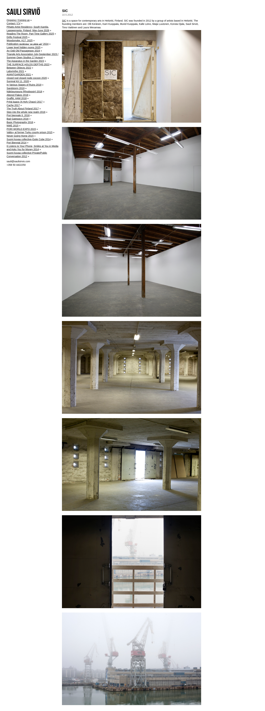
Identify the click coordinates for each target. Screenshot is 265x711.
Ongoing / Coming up (18, 20)
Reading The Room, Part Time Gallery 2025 (30, 33)
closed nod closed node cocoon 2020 (27, 78)
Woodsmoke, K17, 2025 (20, 40)
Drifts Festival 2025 (17, 37)
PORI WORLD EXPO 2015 (21, 129)
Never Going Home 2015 (20, 135)
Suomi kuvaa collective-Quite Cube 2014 (29, 139)
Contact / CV (13, 23)
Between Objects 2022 (19, 67)
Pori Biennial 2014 (16, 142)
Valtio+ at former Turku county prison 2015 (29, 132)
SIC (65, 11)
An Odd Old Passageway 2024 (23, 50)
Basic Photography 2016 (20, 122)
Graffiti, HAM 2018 (17, 98)
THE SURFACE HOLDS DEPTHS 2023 (28, 64)
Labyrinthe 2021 (15, 71)
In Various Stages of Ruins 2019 (24, 84)
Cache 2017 (13, 105)
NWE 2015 (12, 125)
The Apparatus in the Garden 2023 (25, 61)
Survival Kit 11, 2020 (18, 81)
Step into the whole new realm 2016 (26, 112)
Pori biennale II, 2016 (18, 115)
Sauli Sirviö (23, 12)
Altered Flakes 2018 (17, 95)
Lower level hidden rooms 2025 (24, 47)
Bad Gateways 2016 (18, 118)
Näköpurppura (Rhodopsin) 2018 (24, 91)
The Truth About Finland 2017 (23, 108)
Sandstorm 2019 (16, 88)
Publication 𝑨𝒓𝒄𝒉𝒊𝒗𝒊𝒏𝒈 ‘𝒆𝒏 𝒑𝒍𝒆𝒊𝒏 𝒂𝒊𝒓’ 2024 (28, 44)
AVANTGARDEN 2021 (19, 74)
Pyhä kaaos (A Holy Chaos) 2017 (24, 101)
